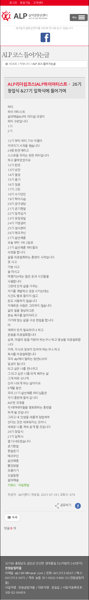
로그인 (13, 2)
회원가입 (25, 2)
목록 (12, 517)
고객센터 (38, 2)
